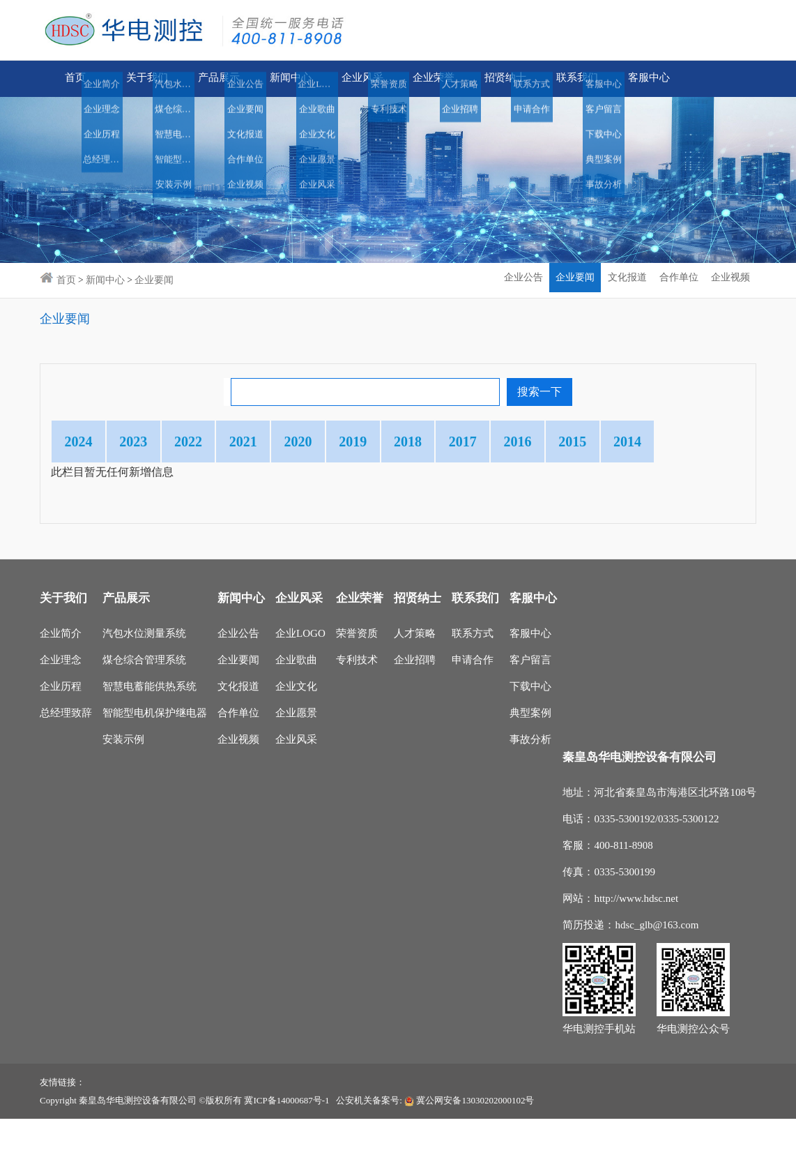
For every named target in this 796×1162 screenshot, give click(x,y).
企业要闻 (238, 703)
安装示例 (123, 782)
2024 (87, 441)
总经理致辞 (66, 756)
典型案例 (530, 756)
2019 (450, 441)
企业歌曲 (296, 703)
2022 (232, 441)
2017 (595, 441)
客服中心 (530, 676)
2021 (305, 441)
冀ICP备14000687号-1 (286, 1143)
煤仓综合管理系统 (144, 703)
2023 (160, 441)
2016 (667, 441)
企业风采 (296, 782)
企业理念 (61, 703)
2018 (522, 441)
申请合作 (472, 703)
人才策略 (415, 676)
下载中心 (530, 729)
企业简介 (61, 676)
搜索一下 (539, 392)
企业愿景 (296, 756)
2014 (160, 484)
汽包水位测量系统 (144, 676)
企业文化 (296, 729)
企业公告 (238, 676)
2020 (377, 441)
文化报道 (238, 729)
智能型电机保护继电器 (154, 756)
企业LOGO (300, 676)
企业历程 (61, 729)
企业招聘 (415, 703)
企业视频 (238, 782)
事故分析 (530, 782)
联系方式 (472, 676)
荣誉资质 (357, 676)
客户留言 (530, 703)
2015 (87, 484)
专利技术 (357, 703)
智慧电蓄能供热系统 (149, 729)
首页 (75, 79)
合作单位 (238, 756)
